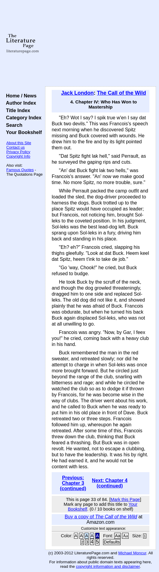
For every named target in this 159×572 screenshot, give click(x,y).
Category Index (22, 117)
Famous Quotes (20, 170)
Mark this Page (125, 499)
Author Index (19, 103)
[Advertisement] (100, 43)
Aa (117, 535)
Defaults (112, 542)
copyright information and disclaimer (108, 566)
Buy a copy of (101, 516)
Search (12, 125)
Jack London (77, 93)
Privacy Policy (18, 152)
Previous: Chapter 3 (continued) (73, 483)
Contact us (15, 147)
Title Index (16, 110)
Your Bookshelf (22, 132)
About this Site (18, 143)
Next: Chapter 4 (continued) (109, 483)
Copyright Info (18, 156)
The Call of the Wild (121, 93)
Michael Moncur (132, 553)
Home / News (20, 95)
